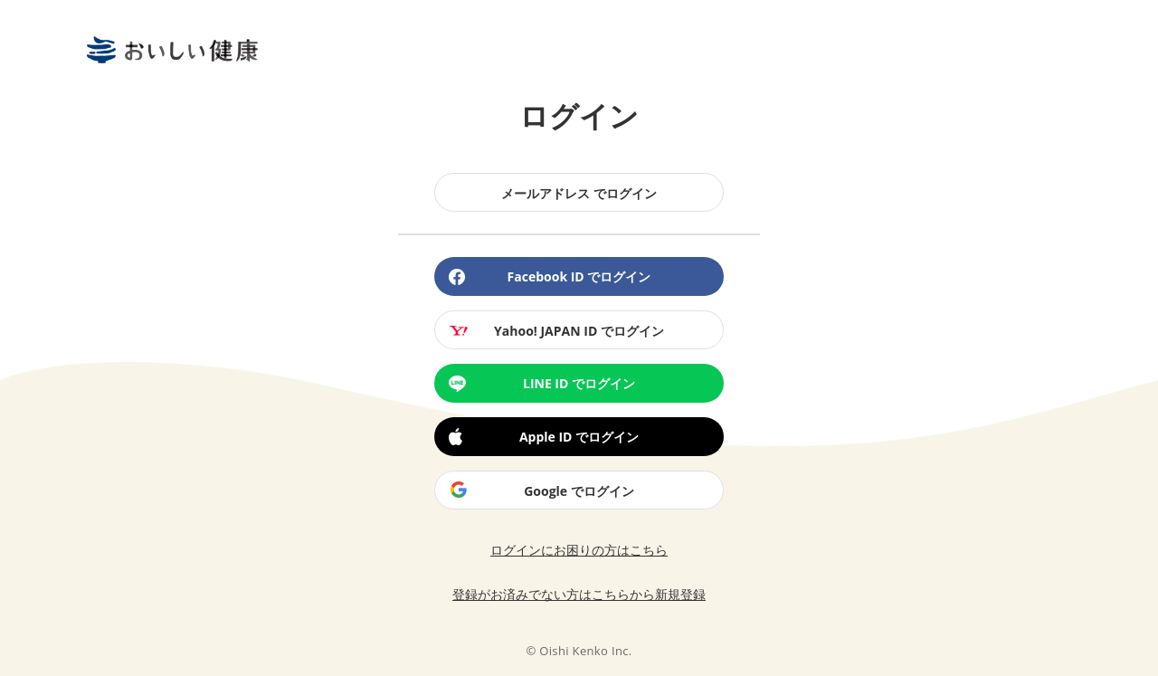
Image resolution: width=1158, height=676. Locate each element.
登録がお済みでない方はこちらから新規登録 (579, 594)
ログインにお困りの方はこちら (579, 549)
